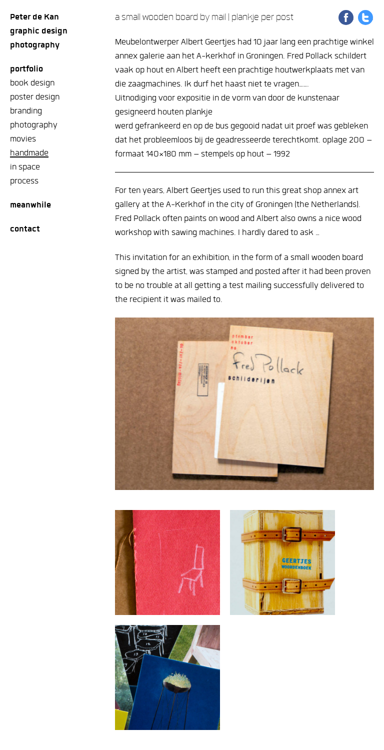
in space (25, 167)
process (24, 181)
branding (26, 111)
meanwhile (30, 205)
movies (23, 139)
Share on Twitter (365, 17)
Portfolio (26, 69)
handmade (29, 153)
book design (32, 83)
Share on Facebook (346, 17)
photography (34, 125)
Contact (25, 229)
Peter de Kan (34, 17)
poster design (35, 97)
